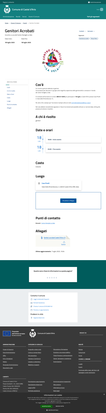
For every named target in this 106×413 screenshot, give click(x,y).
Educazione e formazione (60, 349)
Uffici (4, 356)
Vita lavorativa (32, 356)
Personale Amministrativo (10, 365)
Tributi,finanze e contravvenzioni (62, 355)
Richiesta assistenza (34, 391)
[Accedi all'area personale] (94, 2)
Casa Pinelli (46, 183)
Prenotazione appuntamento (36, 382)
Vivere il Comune (16, 23)
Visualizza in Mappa (68, 201)
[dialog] (53, 403)
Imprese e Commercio (34, 359)
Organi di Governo (8, 349)
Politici (5, 362)
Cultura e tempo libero (34, 352)
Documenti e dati (8, 368)
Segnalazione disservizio (35, 385)
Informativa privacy (59, 388)
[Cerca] (101, 9)
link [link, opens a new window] (69, 402)
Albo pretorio (57, 385)
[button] (53, 410)
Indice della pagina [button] (12, 82)
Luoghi (80, 364)
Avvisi (80, 356)
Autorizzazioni (57, 362)
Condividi (82, 31)
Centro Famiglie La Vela (48, 223)
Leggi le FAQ (31, 388)
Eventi (25, 23)
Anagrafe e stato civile (34, 349)
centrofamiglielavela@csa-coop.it (81, 103)
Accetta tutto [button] (46, 406)
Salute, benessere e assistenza (62, 359)
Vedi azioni (91, 31)
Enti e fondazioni (8, 359)
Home (6, 23)
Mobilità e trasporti (33, 365)
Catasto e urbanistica (34, 362)
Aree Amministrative (9, 352)
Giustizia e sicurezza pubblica (61, 352)
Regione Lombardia (8, 2)
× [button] (104, 394)
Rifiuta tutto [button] (60, 406)
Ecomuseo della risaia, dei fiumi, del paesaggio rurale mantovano (89, 371)
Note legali (56, 391)
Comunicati (82, 352)
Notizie (81, 349)
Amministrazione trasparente (61, 382)
